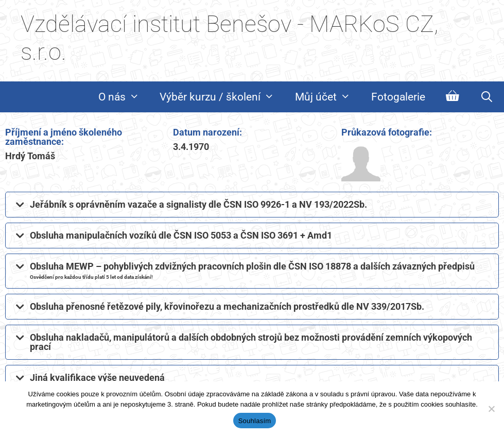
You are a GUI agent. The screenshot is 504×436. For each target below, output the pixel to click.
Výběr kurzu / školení (222, 96)
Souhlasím (254, 421)
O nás (124, 96)
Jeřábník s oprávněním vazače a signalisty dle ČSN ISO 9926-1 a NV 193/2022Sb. (198, 204)
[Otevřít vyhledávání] (487, 96)
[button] (252, 204)
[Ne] (491, 409)
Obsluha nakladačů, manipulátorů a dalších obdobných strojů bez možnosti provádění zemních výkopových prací (251, 342)
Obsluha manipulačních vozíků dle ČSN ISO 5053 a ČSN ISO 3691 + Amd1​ (181, 235)
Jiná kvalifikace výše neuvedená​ (97, 377)
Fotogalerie (398, 97)
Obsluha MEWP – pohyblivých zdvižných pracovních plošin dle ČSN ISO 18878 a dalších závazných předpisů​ (252, 270)
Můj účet (328, 96)
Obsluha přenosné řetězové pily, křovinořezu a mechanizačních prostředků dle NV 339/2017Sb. (227, 306)
